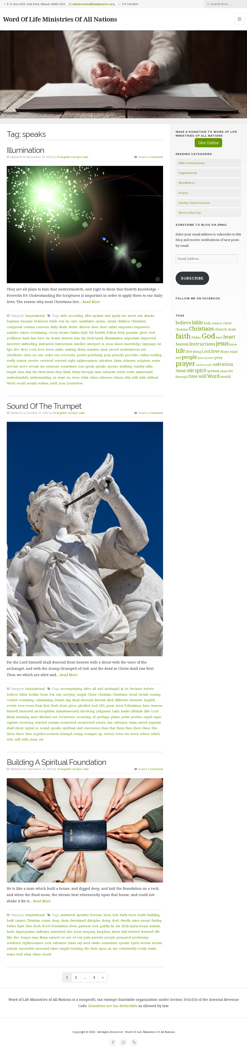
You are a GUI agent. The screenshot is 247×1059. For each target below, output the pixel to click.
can (58, 694)
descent (99, 700)
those (11, 734)
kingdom (103, 931)
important (131, 338)
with (142, 377)
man (35, 937)
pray (107, 355)
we (68, 377)
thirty (76, 372)
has (33, 338)
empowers (142, 327)
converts (42, 327)
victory (109, 734)
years (34, 739)
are (124, 315)
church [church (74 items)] (221, 329)
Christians (138, 321)
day (68, 700)
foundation (59, 926)
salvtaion (120, 722)
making (70, 349)
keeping (89, 931)
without (152, 377)
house (143, 926)
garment (84, 926)
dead (75, 700)
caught (81, 694)
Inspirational (35, 315)
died (110, 700)
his (83, 338)
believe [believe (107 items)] (183, 322)
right (71, 360)
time (98, 372)
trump (78, 734)
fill (91, 332)
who (10, 739)
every (53, 332)
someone (52, 366)
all (94, 688)
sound (44, 728)
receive (33, 360)
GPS (102, 705)
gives (143, 332)
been (107, 915)
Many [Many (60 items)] (225, 351)
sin (42, 366)
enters (24, 332)
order (49, 355)
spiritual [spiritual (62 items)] (213, 371)
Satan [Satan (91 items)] (181, 370)
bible (53, 321)
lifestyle (137, 711)
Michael (45, 717)
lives (24, 349)
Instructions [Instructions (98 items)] (202, 344)
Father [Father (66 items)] (196, 337)
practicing (95, 355)
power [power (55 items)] (210, 358)
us (54, 377)
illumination (114, 338)
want (61, 377)
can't (73, 321)
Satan (118, 360)
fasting (156, 920)
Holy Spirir (130, 926)
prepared (124, 937)
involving (87, 711)
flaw (29, 926)
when (94, 377)
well (19, 954)
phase (115, 717)
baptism (13, 321)
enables (12, 332)
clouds (143, 694)
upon (102, 948)
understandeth (17, 377)
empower (125, 327)
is (103, 344)
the (35, 372)
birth (123, 915)
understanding (40, 377)
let (159, 344)
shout (19, 728)
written (43, 383)
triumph (66, 734)
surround (42, 948)
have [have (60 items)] (219, 337)
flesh (54, 705)
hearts (55, 338)
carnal (111, 321)
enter (135, 920)
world (21, 383)
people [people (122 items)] (189, 356)
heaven (67, 338)
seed (86, 943)
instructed (46, 344)
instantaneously (67, 711)
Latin (115, 711)
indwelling (29, 344)
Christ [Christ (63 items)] (227, 323)
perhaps (103, 717)
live (16, 349)
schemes (129, 360)
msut (104, 349)
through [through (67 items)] (182, 376)
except (145, 920)
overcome (67, 355)
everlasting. (39, 332)
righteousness (86, 360)
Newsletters (186, 182)
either (113, 327)
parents (97, 937)
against (98, 315)
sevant (34, 366)
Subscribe (192, 278)
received (46, 360)
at (122, 688)
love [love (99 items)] (215, 351)
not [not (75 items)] (178, 357)
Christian (104, 694)
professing (140, 937)
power (81, 355)
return (100, 722)
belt (115, 915)
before (149, 688)
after (88, 315)
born (132, 915)
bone (44, 694)
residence (14, 943)
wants (152, 948)
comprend (14, 327)
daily (53, 327)
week (134, 734)
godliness (14, 338)
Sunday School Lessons (194, 203)
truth (130, 372)
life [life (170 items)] (180, 350)
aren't (132, 315)
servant (12, 366)
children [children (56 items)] (217, 323)
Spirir (135, 943)
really (11, 360)
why (127, 377)
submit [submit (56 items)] (224, 371)
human (155, 926)
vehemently (127, 948)
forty (120, 332)
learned (134, 931)
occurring (83, 717)
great (110, 705)
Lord (32, 349)
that (28, 372)
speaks (101, 366)
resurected (68, 722)
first (46, 705)
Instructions (64, 344)
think (67, 372)
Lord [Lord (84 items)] (206, 351)
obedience (14, 355)
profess (136, 717)
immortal (26, 711)
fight (84, 332)
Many (82, 349)
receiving (27, 722)
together (39, 734)
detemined (78, 920)
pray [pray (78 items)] (218, 357)
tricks (121, 372)
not (143, 349)
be (127, 688)
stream (157, 943)
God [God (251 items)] (208, 336)
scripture (144, 360)
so (37, 728)
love (41, 349)
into (70, 931)
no (63, 937)
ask (140, 315)
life (157, 931)
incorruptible (44, 711)
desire (73, 327)
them (50, 372)
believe (12, 694)
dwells (125, 920)
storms (145, 943)
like (147, 711)
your (62, 383)
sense (156, 360)
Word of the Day (189, 212)
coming (155, 694)
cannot (20, 920)
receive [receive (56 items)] (207, 365)
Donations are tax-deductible (112, 1005)
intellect (80, 344)
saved (142, 722)
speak (89, 366)
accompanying (71, 688)
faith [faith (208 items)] (183, 336)
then (128, 728)
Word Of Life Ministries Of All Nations (60, 19)
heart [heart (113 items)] (229, 336)
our (56, 355)
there (137, 728)
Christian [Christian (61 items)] (182, 329)
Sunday (139, 366)
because (27, 321)
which (155, 734)
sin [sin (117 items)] (190, 370)
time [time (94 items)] (193, 376)
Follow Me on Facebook (198, 298)
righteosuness (32, 943)
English (149, 700)
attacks (149, 315)
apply (116, 315)
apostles (82, 915)
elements (135, 700)
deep (56, 920)
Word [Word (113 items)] (213, 376)
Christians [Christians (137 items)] (201, 328)
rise (109, 722)
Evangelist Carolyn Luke (73, 157)
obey (27, 355)
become (96, 915)
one (40, 355)
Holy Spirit (95, 338)
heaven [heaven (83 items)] (182, 344)
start (79, 728)
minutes (93, 349)
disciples (93, 920)
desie (65, 920)
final (38, 705)
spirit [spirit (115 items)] (200, 370)
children (123, 321)
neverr (114, 349)
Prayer (183, 193)
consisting (26, 700)
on (34, 355)
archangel (111, 688)
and (107, 315)
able (64, 315)
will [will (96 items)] (202, 376)
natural (54, 937)
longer (25, 937)
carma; (100, 321)
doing (106, 920)
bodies (34, 694)
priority (118, 355)
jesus (109, 344)
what (84, 377)
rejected (60, 360)
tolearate (109, 372)
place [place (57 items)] (201, 358)
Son (81, 366)
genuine (132, 332)
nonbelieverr (129, 349)
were (76, 377)
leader (125, 711)
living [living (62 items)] (197, 352)
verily (142, 948)
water (11, 954)
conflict (12, 700)
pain (86, 937)
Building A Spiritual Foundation (56, 762)
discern (84, 327)
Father (74, 332)
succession (92, 728)
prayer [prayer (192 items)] (185, 363)
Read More (91, 301)
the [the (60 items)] (231, 371)
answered (68, 915)
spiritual (68, 728)
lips (9, 349)
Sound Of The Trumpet (44, 406)
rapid (148, 717)
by (67, 321)
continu (29, 327)
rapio (157, 717)
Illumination (25, 150)
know (119, 344)
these (146, 728)
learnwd (147, 931)
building (153, 915)
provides (131, 355)
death (63, 327)
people (109, 937)
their (42, 372)
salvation (105, 360)
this (154, 728)
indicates (42, 931)
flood (46, 926)
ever (21, 705)
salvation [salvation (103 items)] (223, 364)
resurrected (86, 722)
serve (23, 366)
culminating (44, 700)
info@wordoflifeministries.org (94, 4)
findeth (100, 332)
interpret (93, 344)
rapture (12, 722)
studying (125, 366)
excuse (64, 332)
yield (53, 383)
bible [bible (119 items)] (197, 322)
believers (41, 321)
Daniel (59, 700)
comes (46, 920)
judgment (103, 711)
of (94, 717)
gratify (104, 926)
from (63, 705)
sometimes (69, 366)
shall (10, 728)
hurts (10, 931)
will (134, 377)
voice (119, 734)
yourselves (75, 383)
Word (11, 383)
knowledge (132, 344)
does (94, 327)
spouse (112, 366)
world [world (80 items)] (225, 376)
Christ (92, 694)
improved (148, 338)
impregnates (25, 931)
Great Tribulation (128, 705)
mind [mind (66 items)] (233, 351)
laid (124, 931)
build (141, 915)
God (152, 332)
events (11, 705)
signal (29, 728)
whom (118, 377)
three (20, 734)
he (48, 338)
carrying (68, 694)
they (58, 372)
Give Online (208, 142)
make (59, 349)
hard (25, 338)
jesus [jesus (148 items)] (222, 343)
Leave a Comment (150, 157)
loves (50, 349)
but (61, 321)
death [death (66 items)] (232, 329)
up (100, 734)
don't (103, 327)
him (77, 338)
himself (12, 711)
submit (12, 948)
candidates (86, 321)
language (149, 344)
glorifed (84, 705)
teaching (76, 948)
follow (111, 332)
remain (53, 722)
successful (26, 948)
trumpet (91, 734)
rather (144, 355)
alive (87, 688)
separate (154, 722)
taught (11, 372)
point (125, 717)
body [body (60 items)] (207, 323)
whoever (105, 377)
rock (48, 943)
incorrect (13, 344)
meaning (22, 717)
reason (21, 360)
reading (156, 355)
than (21, 372)
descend (87, 700)
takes (54, 948)
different (121, 700)
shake (95, 943)
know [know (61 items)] (233, 344)
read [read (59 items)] (199, 365)
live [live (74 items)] (189, 351)
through (87, 372)
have (41, 338)
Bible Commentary (191, 163)
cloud (133, 694)
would (31, 383)
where (144, 734)
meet (34, 717)
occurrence (67, 717)
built (10, 920)
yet (41, 739)
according (76, 315)
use (115, 948)
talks (149, 366)
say (79, 943)
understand (144, 372)
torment (53, 734)
